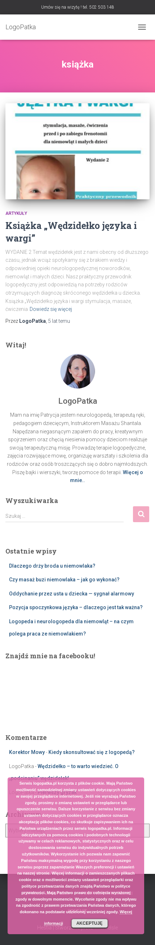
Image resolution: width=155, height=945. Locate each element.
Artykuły (16, 213)
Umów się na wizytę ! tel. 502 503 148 (77, 7)
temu (59, 321)
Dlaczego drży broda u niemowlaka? (52, 566)
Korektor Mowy (27, 752)
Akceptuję (89, 923)
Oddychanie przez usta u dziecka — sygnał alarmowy (71, 594)
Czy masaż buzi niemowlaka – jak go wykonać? (64, 579)
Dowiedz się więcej (51, 309)
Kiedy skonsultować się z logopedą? (91, 752)
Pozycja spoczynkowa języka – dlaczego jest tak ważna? (76, 607)
